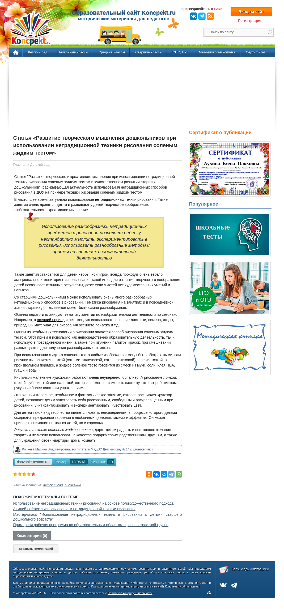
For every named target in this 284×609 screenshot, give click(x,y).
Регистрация (249, 21)
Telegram (202, 16)
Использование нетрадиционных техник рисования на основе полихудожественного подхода (93, 503)
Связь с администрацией (250, 569)
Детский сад (37, 52)
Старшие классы (148, 52)
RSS (210, 16)
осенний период (51, 320)
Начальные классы (73, 52)
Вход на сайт (251, 11)
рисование (73, 485)
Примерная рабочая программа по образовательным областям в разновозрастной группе (90, 525)
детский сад (53, 485)
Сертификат (255, 52)
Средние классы (112, 52)
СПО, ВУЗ (180, 52)
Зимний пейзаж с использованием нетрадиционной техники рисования (74, 509)
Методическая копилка (217, 52)
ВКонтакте (193, 16)
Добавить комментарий (36, 548)
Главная (16, 53)
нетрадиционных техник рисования (125, 199)
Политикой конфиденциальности (130, 593)
